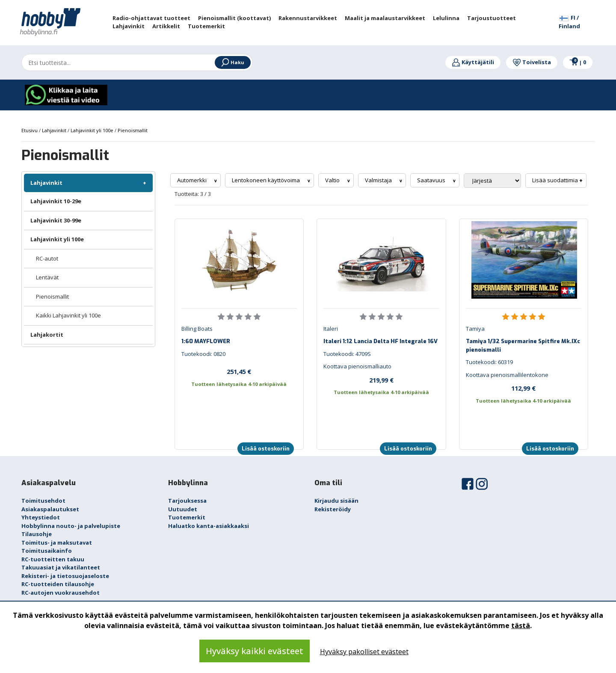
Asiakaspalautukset (50, 509)
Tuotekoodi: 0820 (203, 354)
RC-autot (47, 258)
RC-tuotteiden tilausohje (57, 584)
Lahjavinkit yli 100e (57, 239)
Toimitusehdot (43, 500)
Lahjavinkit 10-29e (55, 201)
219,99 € (381, 380)
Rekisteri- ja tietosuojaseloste (65, 576)
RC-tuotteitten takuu (52, 559)
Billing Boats (197, 328)
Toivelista (531, 62)
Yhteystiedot (40, 517)
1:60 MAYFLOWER (205, 341)
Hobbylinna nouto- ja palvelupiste (70, 526)
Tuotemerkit (186, 517)
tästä (520, 625)
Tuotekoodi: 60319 (489, 362)
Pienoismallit (52, 296)
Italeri (330, 328)
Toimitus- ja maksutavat (56, 542)
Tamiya (475, 328)
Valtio (333, 180)
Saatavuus (432, 180)
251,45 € (239, 371)
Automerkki (192, 180)
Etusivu (30, 130)
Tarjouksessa (187, 500)
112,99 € (523, 388)
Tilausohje (36, 534)
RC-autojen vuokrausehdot (60, 592)
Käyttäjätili (473, 62)
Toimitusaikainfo (46, 550)
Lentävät (47, 277)
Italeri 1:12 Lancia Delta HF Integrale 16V (380, 341)
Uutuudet (182, 509)
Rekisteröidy (332, 509)
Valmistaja (379, 180)
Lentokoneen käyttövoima (266, 180)
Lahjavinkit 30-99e (55, 220)
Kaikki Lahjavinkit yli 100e (68, 315)
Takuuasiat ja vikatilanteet (60, 567)
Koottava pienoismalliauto (357, 366)
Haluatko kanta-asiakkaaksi (208, 526)
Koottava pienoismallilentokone (507, 375)
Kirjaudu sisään (336, 500)
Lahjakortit (46, 334)
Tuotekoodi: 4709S (347, 354)
